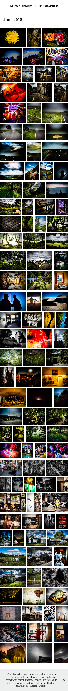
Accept (33, 685)
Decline (42, 685)
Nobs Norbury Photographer (34, 6)
